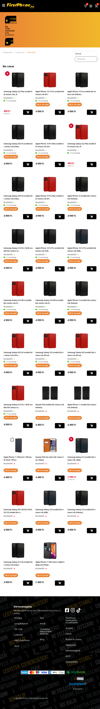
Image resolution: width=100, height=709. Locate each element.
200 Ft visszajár (75, 470)
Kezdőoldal (7, 52)
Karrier (69, 633)
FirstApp (11, 19)
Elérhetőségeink (73, 650)
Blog (42, 639)
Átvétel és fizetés (74, 639)
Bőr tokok (31, 52)
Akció (9, 41)
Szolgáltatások (11, 23)
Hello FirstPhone (22, 640)
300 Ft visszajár (43, 105)
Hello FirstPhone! (9, 34)
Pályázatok (71, 645)
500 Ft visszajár (43, 418)
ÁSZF (68, 656)
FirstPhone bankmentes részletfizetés (72, 620)
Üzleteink (10, 30)
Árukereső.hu (77, 689)
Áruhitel (69, 628)
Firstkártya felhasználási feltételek (46, 631)
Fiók (42, 618)
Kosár (42, 623)
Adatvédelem (72, 661)
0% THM (7, 27)
